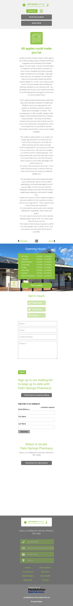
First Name (22, 417)
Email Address (24, 409)
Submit (22, 372)
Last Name (22, 424)
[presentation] (33, 364)
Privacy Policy (36, 602)
